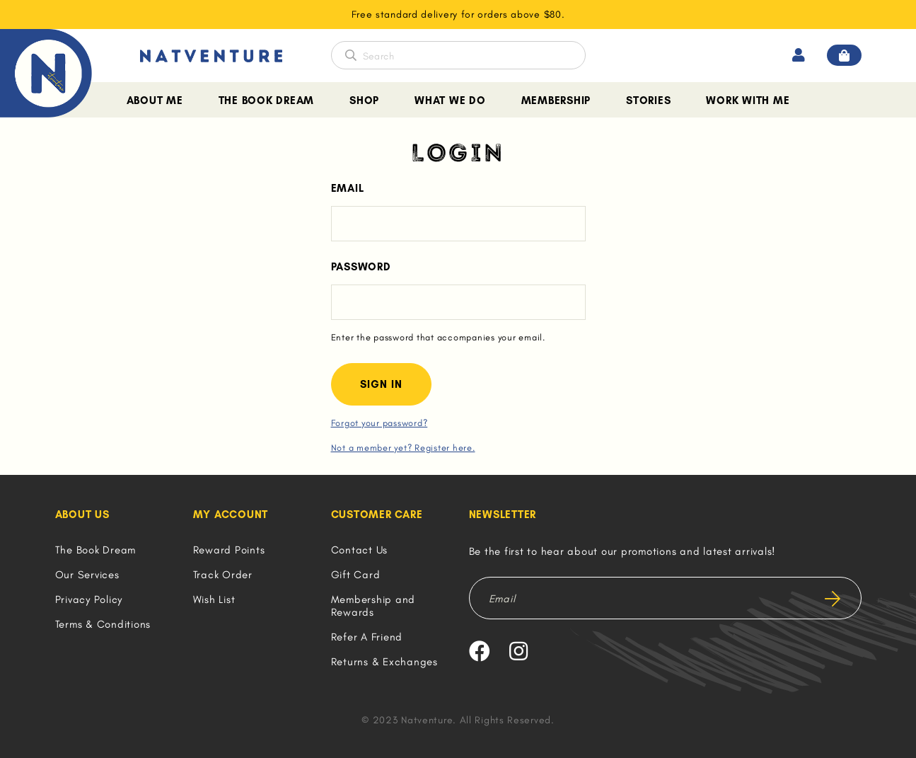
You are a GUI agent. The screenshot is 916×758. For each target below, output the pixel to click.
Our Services (87, 574)
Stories (648, 100)
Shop (364, 100)
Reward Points (229, 550)
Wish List (214, 599)
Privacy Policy (89, 599)
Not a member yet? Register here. (403, 447)
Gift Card (356, 574)
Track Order (223, 574)
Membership (556, 100)
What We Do (450, 100)
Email (347, 188)
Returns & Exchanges (384, 661)
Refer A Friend (367, 637)
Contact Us (359, 550)
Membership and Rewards (373, 606)
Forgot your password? (379, 423)
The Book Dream (267, 100)
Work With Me (747, 100)
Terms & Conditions (103, 624)
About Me (155, 100)
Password (361, 266)
